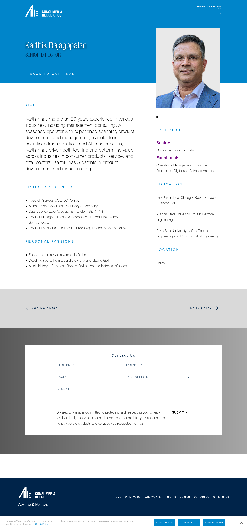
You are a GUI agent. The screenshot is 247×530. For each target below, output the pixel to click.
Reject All (188, 524)
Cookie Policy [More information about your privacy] (41, 525)
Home (117, 497)
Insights (170, 497)
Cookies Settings (164, 524)
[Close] (241, 524)
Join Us (185, 497)
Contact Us (201, 497)
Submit (178, 413)
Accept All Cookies (213, 524)
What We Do (133, 497)
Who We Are (153, 497)
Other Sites (221, 497)
